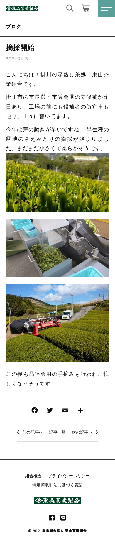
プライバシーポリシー (69, 475)
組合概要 (33, 475)
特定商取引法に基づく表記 (57, 485)
